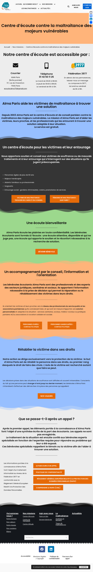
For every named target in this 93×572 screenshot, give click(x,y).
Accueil (7, 47)
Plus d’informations (72, 567)
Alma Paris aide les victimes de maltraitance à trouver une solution (46, 106)
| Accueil (17, 4)
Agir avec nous (46, 521)
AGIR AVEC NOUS (76, 6)
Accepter (84, 567)
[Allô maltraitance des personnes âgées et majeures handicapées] (6, 6)
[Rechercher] (69, 6)
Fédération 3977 (77, 74)
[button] (28, 201)
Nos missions (18, 47)
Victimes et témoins (60, 528)
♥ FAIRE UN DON (87, 6)
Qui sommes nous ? (12, 522)
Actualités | (46, 8)
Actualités (77, 521)
